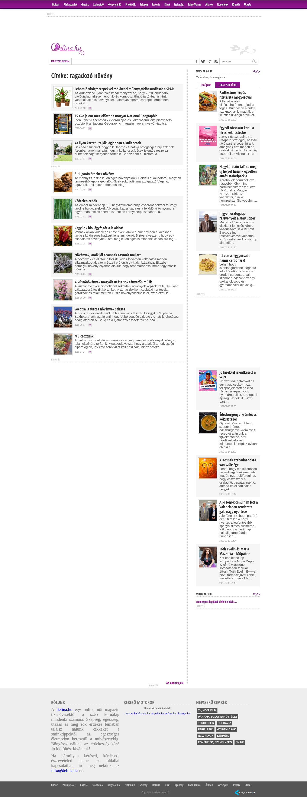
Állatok (209, 4)
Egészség (178, 4)
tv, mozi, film (207, 710)
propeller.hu (157, 713)
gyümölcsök (226, 729)
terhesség (206, 723)
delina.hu (64, 709)
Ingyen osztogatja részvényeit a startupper (237, 216)
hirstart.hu (131, 713)
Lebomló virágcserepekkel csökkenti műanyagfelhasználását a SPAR (124, 89)
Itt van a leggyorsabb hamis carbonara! (235, 258)
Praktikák (130, 4)
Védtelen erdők (86, 201)
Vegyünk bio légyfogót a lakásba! (99, 228)
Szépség (144, 4)
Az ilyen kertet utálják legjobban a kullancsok (108, 143)
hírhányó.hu (183, 713)
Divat (167, 4)
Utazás (247, 4)
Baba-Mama (194, 4)
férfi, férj (205, 729)
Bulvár (55, 4)
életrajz (224, 723)
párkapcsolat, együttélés (217, 716)
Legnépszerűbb (227, 85)
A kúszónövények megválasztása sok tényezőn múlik (113, 282)
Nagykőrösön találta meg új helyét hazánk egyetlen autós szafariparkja (238, 171)
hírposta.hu (144, 713)
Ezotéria (156, 4)
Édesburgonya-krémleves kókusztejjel (238, 417)
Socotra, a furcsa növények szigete (100, 309)
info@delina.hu (64, 770)
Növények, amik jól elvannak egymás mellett (108, 255)
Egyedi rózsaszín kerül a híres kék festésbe (236, 130)
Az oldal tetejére (175, 683)
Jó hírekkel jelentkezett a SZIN (237, 374)
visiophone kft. (162, 792)
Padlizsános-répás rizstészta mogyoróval (235, 95)
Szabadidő (98, 4)
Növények (222, 4)
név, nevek (205, 735)
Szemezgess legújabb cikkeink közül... (216, 602)
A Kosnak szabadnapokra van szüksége (237, 462)
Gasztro (85, 4)
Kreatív (236, 4)
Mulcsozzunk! (84, 336)
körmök (223, 735)
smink (240, 742)
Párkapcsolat (70, 4)
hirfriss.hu (170, 713)
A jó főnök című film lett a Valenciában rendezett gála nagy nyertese (238, 507)
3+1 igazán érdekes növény (94, 174)
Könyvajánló (114, 4)
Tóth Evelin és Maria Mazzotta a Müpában (234, 551)
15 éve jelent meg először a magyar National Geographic (116, 116)
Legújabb (206, 85)
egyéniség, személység (215, 742)
